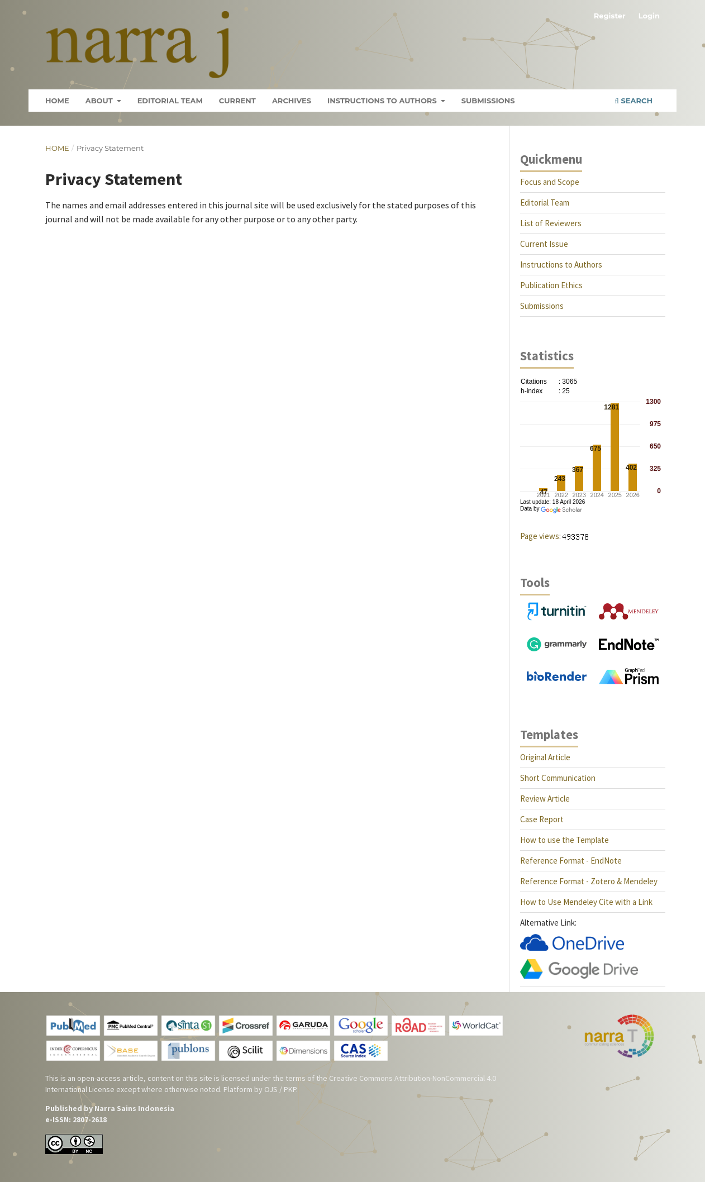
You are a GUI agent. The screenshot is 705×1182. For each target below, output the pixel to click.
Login (649, 15)
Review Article (545, 798)
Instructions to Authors (383, 100)
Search (633, 100)
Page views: (540, 536)
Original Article (545, 757)
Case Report (542, 819)
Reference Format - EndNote (571, 860)
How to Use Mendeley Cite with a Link (586, 902)
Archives (291, 100)
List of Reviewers (551, 223)
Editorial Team (170, 100)
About (100, 100)
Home (57, 100)
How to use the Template (564, 840)
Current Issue (544, 244)
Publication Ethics (551, 285)
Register (610, 15)
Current (237, 100)
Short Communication (558, 778)
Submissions (488, 100)
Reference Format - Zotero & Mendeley (589, 881)
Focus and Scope (549, 182)
